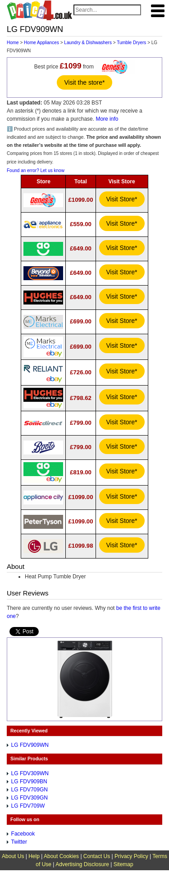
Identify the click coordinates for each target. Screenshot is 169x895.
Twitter (19, 842)
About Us (13, 856)
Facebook (23, 834)
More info (107, 119)
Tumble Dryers (131, 42)
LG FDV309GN (29, 798)
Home (13, 42)
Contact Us (96, 856)
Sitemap (123, 864)
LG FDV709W (28, 806)
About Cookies (61, 856)
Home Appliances (41, 42)
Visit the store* (84, 82)
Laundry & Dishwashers (88, 42)
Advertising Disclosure (82, 864)
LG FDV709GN (29, 789)
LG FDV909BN (29, 781)
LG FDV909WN (30, 745)
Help (34, 856)
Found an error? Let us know (35, 170)
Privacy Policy (131, 856)
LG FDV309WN (30, 773)
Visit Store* (121, 199)
